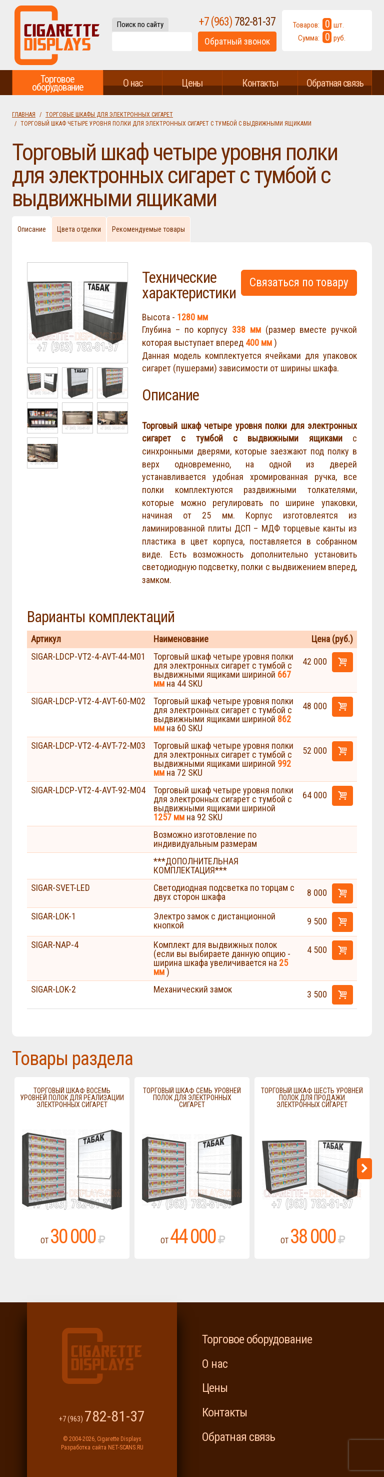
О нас (132, 83)
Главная (24, 114)
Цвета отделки (79, 229)
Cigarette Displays (57, 35)
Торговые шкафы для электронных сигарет (109, 114)
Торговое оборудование (58, 83)
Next (364, 1168)
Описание (32, 229)
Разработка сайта (83, 1447)
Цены (192, 83)
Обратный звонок (237, 41)
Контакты (260, 83)
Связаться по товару (299, 282)
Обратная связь (335, 83)
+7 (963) (237, 22)
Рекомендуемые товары (148, 229)
